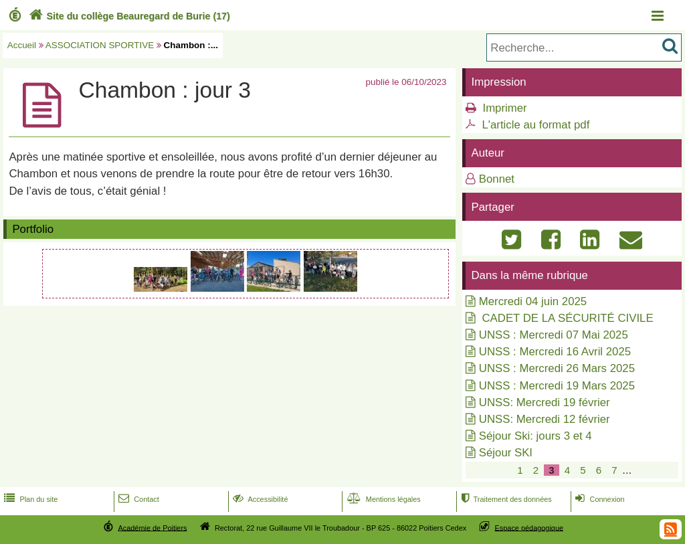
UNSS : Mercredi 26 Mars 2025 (557, 368)
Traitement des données (504, 499)
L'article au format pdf (535, 124)
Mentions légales (383, 499)
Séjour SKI (505, 452)
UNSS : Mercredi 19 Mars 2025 (557, 385)
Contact (137, 499)
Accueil (21, 45)
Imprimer (504, 108)
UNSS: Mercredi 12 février (544, 419)
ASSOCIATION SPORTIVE (99, 45)
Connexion (598, 499)
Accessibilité (259, 499)
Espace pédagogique (529, 527)
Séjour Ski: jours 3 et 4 (535, 436)
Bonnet (496, 179)
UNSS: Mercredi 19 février (544, 402)
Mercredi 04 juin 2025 (533, 301)
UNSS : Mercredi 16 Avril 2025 (555, 351)
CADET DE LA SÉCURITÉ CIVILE (566, 318)
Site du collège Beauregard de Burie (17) (128, 16)
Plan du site (29, 499)
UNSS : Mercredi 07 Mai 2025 (553, 335)
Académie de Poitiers (152, 527)
